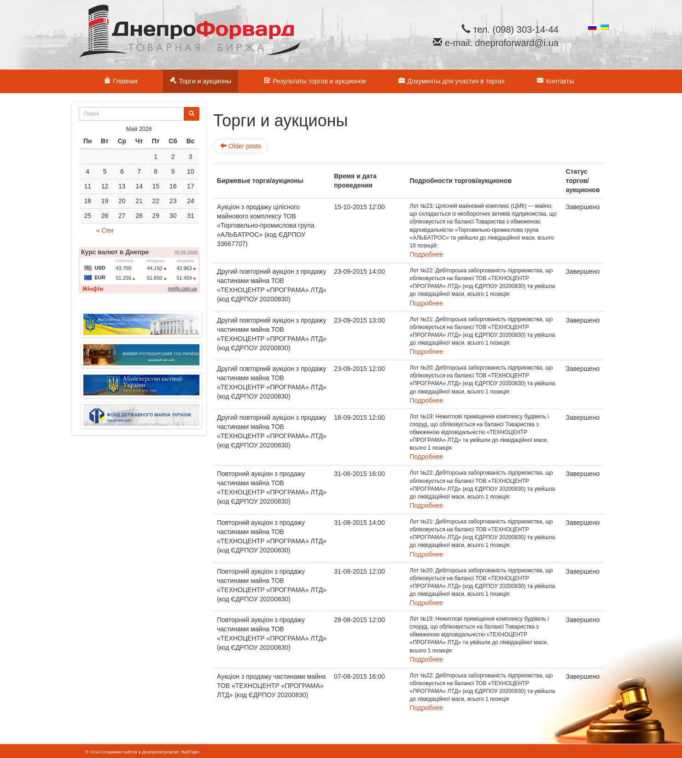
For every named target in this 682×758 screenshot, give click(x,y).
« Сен (104, 230)
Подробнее (426, 254)
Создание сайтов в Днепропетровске (140, 751)
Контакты (555, 80)
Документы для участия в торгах (451, 80)
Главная (121, 80)
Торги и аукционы (201, 80)
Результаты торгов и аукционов (314, 80)
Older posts (240, 146)
